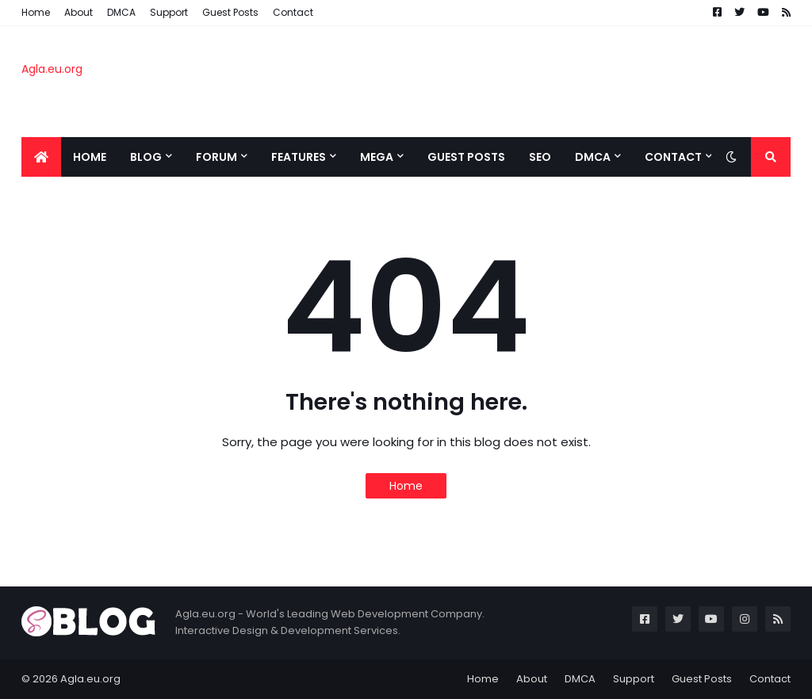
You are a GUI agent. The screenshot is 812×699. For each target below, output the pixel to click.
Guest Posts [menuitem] (466, 157)
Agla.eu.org (51, 69)
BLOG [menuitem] (146, 157)
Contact (293, 12)
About (78, 12)
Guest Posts (230, 12)
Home (35, 12)
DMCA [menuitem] (593, 157)
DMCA (121, 12)
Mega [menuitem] (376, 157)
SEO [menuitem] (540, 157)
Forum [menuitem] (216, 157)
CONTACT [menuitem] (673, 157)
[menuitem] (41, 157)
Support (169, 12)
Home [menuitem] (89, 157)
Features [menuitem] (298, 157)
